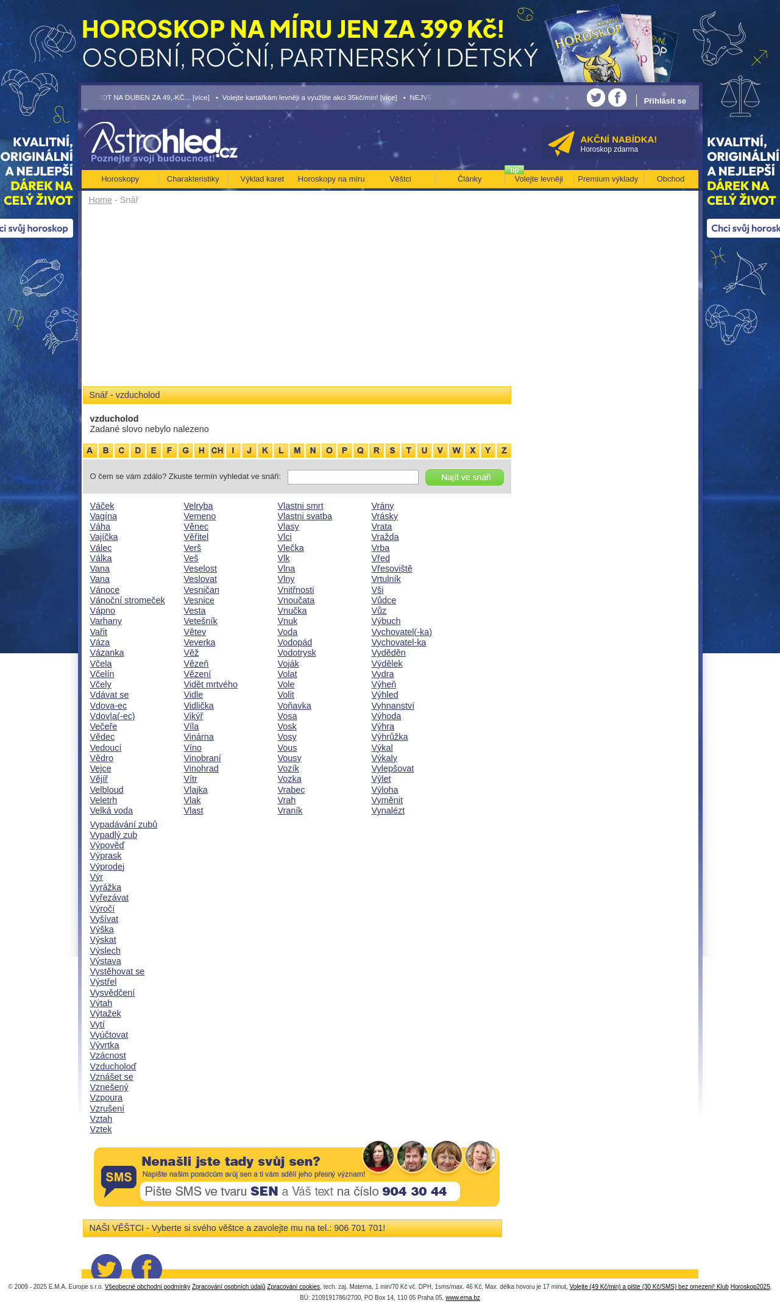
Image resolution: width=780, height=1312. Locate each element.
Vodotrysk (297, 653)
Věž (191, 653)
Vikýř (194, 716)
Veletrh (104, 800)
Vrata (382, 526)
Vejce (101, 768)
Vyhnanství (393, 706)
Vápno (103, 610)
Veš (191, 558)
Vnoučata (296, 600)
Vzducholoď (113, 1066)
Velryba (198, 506)
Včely (101, 684)
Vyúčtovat (109, 1035)
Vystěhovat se (117, 971)
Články (470, 178)
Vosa (287, 716)
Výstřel (103, 982)
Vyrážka (105, 887)
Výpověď (107, 845)
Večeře (104, 726)
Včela (101, 663)
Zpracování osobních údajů (229, 1286)
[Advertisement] (297, 300)
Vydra (383, 674)
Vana (100, 568)
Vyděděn (389, 653)
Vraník (290, 810)
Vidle (194, 695)
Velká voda (111, 810)
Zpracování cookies (293, 1286)
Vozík (288, 768)
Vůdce (384, 600)
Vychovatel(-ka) (402, 632)
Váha (100, 526)
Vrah (287, 800)
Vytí (97, 1024)
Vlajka (196, 790)
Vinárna (199, 737)
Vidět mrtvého (211, 684)
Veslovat (200, 579)
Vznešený (109, 1087)
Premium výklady (608, 178)
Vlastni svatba (305, 516)
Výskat (103, 940)
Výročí (102, 908)
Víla (191, 726)
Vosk (287, 726)
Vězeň (196, 663)
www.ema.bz (462, 1297)
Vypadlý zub (114, 835)
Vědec (102, 737)
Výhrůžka (390, 737)
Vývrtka (104, 1045)
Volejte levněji (539, 178)
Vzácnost (108, 1055)
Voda (288, 632)
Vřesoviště (392, 568)
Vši (378, 590)
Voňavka (294, 706)
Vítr (190, 779)
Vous (287, 748)
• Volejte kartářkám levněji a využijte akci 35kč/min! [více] (306, 97)
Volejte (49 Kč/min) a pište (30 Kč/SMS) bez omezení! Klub (649, 1286)
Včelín (102, 674)
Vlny (286, 579)
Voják (288, 663)
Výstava (105, 961)
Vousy (290, 758)
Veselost (200, 568)
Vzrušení (107, 1108)
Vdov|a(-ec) (112, 716)
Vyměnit (387, 800)
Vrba (381, 548)
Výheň (384, 684)
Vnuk (288, 621)
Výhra (383, 726)
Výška (102, 929)
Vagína (104, 516)
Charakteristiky (193, 178)
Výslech (105, 951)
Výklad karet (262, 178)
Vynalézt (388, 810)
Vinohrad (201, 768)
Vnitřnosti (296, 590)
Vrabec (291, 790)
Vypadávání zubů (124, 824)
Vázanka (107, 653)
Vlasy (288, 526)
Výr (97, 877)
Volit (286, 695)
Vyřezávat (109, 897)
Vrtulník (386, 579)
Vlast (194, 810)
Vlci (285, 537)
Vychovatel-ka (399, 642)
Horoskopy (120, 178)
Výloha (385, 790)
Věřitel (196, 537)
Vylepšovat (393, 768)
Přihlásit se (665, 100)
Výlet (381, 779)
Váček (102, 506)
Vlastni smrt (301, 506)
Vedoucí (106, 748)
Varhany (106, 621)
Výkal (382, 748)
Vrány (383, 506)
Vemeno (200, 516)
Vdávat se (109, 695)
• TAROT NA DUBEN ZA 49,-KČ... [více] (146, 97)
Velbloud (107, 790)
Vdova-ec (108, 706)
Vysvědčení (112, 993)
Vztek (101, 1129)
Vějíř (99, 779)
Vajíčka (104, 537)
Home (100, 200)
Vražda (385, 537)
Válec (101, 548)
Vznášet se (111, 1077)
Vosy (287, 737)
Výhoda (387, 716)
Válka (101, 558)
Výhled (385, 695)
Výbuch (386, 621)
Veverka (200, 642)
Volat (287, 674)
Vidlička (199, 706)
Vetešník (201, 621)
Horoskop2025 (750, 1286)
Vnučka (292, 610)
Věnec (196, 526)
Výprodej (107, 866)
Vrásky (385, 516)
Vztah (101, 1119)
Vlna (287, 568)
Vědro (101, 758)
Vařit (99, 632)
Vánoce (105, 590)
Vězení (197, 674)
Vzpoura (106, 1097)
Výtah (101, 1003)
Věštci (400, 178)
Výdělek (387, 663)
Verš (193, 548)
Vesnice (199, 600)
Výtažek (105, 1013)
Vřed (381, 558)
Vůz (379, 610)
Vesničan (201, 590)
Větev (195, 632)
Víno (193, 748)
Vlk (284, 558)
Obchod (671, 178)
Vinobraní (202, 758)
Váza (100, 642)
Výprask (106, 855)
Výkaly (384, 758)
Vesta (195, 610)
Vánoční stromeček (127, 600)
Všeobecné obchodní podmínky (147, 1286)
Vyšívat (104, 919)
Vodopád (295, 642)
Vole (286, 684)
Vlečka (291, 548)
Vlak (192, 800)
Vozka (290, 779)
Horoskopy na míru (331, 178)
